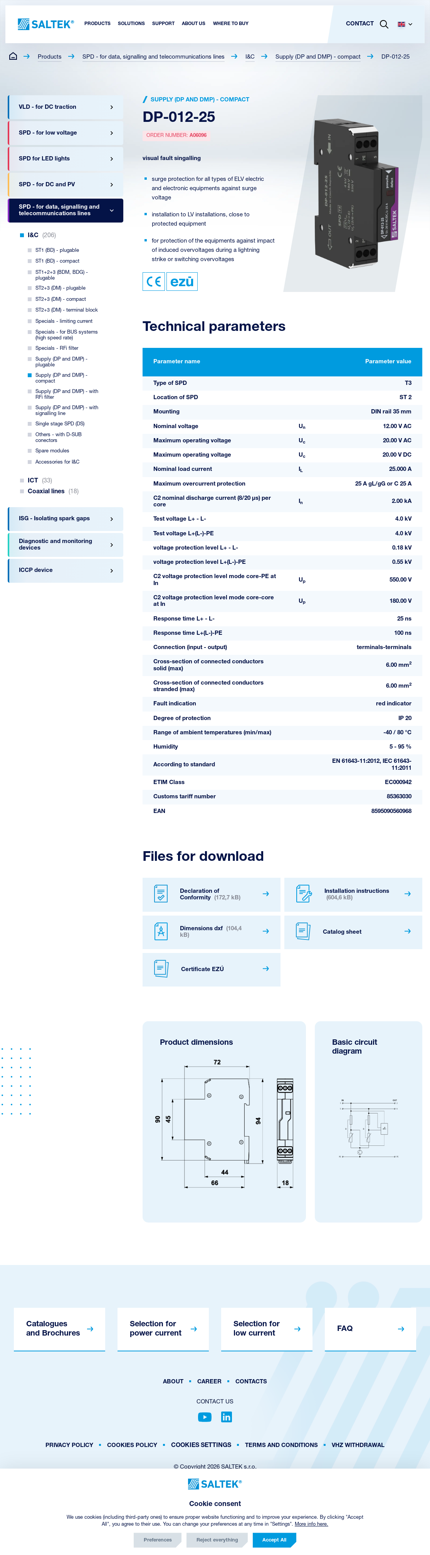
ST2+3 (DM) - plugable (60, 288)
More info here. (311, 1524)
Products (50, 57)
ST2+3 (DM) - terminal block (66, 310)
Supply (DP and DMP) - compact (318, 57)
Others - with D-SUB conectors (58, 437)
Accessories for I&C (57, 462)
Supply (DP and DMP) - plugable (61, 362)
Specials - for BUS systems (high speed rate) (66, 335)
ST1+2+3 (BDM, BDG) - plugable (61, 275)
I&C (250, 57)
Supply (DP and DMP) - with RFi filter (66, 394)
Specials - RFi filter (56, 348)
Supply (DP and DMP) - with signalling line (66, 410)
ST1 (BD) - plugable (57, 250)
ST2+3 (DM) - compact (60, 299)
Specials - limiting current (63, 321)
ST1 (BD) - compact (57, 261)
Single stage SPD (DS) (59, 424)
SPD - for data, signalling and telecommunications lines (153, 57)
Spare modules (52, 451)
